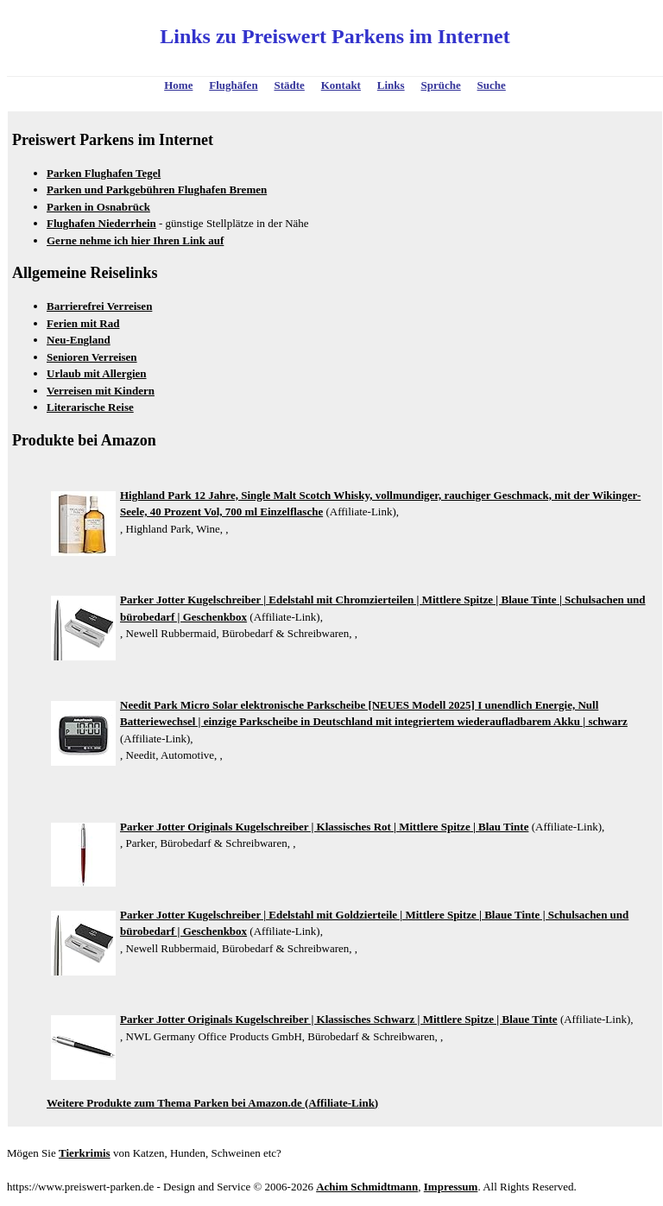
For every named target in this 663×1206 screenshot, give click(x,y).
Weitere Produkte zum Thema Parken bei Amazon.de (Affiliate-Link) (212, 1102)
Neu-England (78, 339)
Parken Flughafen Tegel (104, 173)
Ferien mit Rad (83, 323)
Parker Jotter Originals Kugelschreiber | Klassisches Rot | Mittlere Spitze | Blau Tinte (324, 826)
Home (178, 85)
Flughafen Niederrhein (101, 223)
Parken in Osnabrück (98, 206)
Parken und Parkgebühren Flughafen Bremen (157, 189)
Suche (491, 85)
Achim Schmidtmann (367, 1186)
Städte (289, 85)
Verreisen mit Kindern (101, 390)
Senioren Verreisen (92, 356)
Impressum (451, 1186)
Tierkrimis (84, 1152)
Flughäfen (233, 85)
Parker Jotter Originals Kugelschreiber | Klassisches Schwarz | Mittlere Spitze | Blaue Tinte (339, 1019)
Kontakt (341, 85)
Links (391, 85)
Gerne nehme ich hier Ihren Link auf (135, 240)
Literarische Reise (90, 407)
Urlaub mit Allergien (97, 373)
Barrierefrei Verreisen (99, 306)
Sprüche (440, 85)
